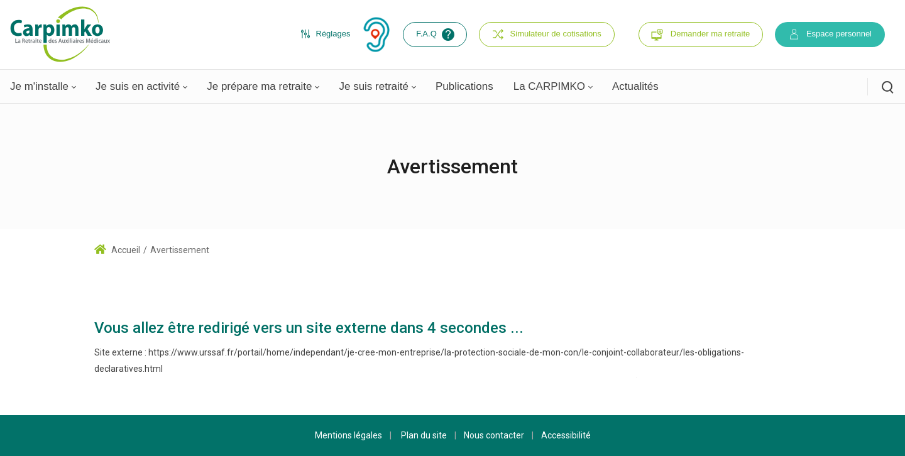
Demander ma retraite (710, 33)
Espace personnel (830, 34)
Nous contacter (494, 435)
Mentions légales (348, 435)
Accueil (117, 250)
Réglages (325, 34)
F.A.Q (436, 34)
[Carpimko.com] (59, 34)
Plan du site (424, 435)
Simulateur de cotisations (546, 34)
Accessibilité (566, 435)
